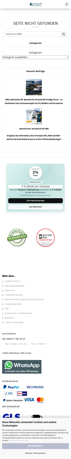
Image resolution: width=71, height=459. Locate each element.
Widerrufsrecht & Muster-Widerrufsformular (24, 299)
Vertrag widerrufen (13, 304)
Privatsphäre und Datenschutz (18, 313)
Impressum (10, 290)
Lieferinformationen (14, 295)
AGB (6, 309)
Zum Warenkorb (35, 207)
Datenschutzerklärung (18, 440)
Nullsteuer (9, 318)
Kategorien (35, 52)
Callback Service (12, 281)
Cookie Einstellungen (14, 322)
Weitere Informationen (35, 453)
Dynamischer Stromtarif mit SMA (34, 129)
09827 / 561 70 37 (15, 338)
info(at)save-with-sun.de (20, 353)
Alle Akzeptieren (35, 446)
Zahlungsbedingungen (35, 201)
